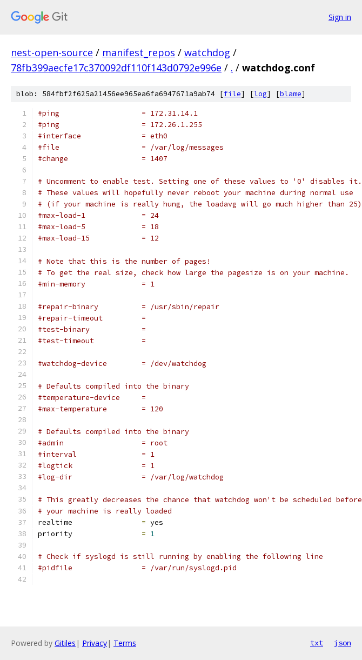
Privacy (94, 643)
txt (316, 643)
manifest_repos (138, 52)
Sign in (340, 17)
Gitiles (65, 643)
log (260, 93)
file (232, 93)
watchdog (207, 52)
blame (290, 93)
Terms (124, 643)
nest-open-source (52, 52)
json (342, 643)
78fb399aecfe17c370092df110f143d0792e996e (116, 67)
